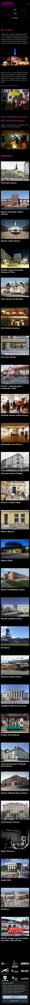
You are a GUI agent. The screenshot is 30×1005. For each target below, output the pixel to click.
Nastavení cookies (15, 1000)
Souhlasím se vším (15, 997)
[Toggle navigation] (28, 4)
